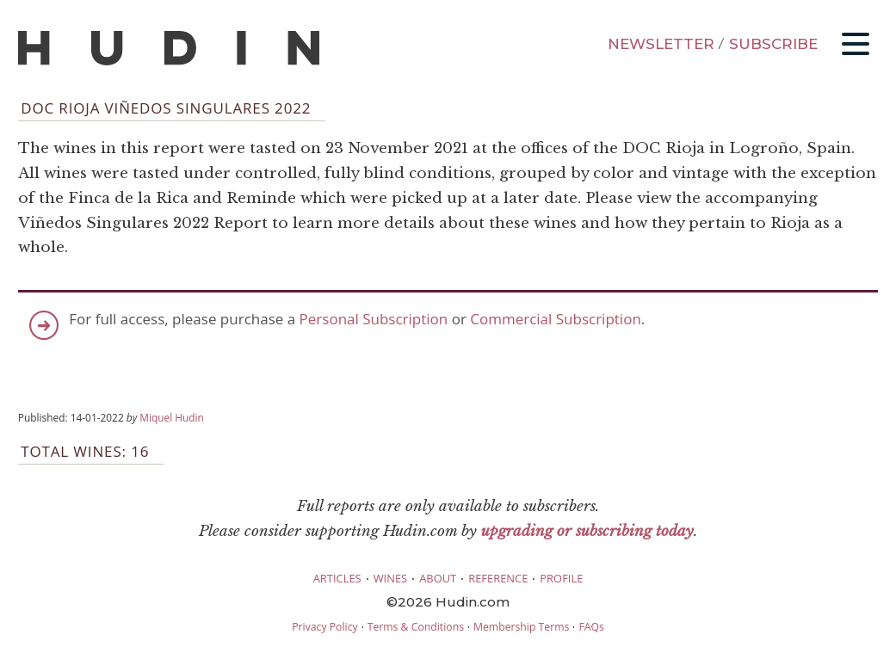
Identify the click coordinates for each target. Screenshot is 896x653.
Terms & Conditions (416, 626)
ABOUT (437, 578)
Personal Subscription (374, 319)
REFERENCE (498, 578)
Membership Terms (521, 626)
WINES (391, 578)
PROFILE (561, 578)
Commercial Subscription (555, 319)
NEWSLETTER (661, 43)
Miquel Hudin (171, 417)
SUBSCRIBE (773, 43)
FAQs (590, 626)
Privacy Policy (324, 626)
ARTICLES (337, 578)
